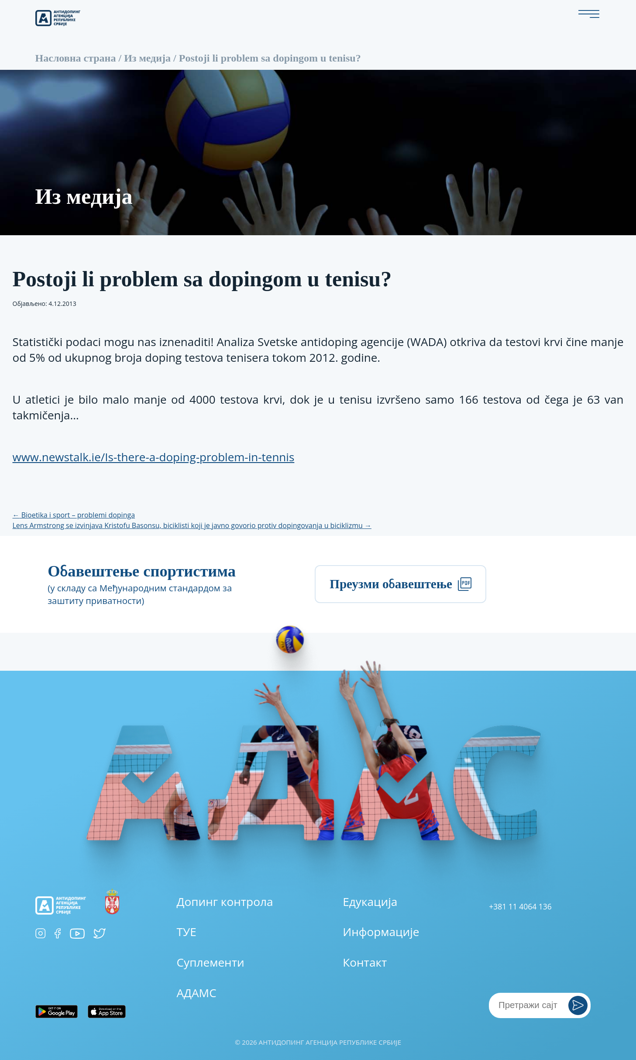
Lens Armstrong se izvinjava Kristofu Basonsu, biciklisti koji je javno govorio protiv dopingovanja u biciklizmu (192, 525)
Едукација (370, 901)
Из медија (147, 58)
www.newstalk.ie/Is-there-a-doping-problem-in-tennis (154, 457)
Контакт (365, 962)
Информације (381, 932)
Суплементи (210, 962)
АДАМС (197, 993)
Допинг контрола (225, 901)
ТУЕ (186, 932)
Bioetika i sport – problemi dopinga (74, 515)
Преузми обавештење (400, 584)
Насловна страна (75, 58)
